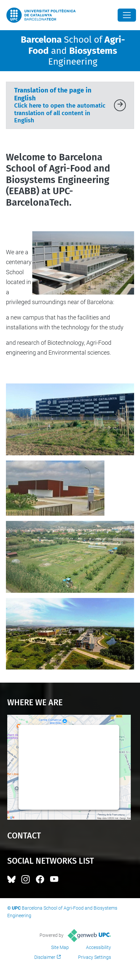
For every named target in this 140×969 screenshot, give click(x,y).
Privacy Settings (94, 957)
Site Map (60, 947)
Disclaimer (44, 957)
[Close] (127, 15)
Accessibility (98, 947)
